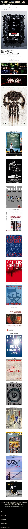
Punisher (9, 54)
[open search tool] (25, 2)
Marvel (11, 9)
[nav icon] (26, 3)
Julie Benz (8, 9)
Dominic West (4, 9)
